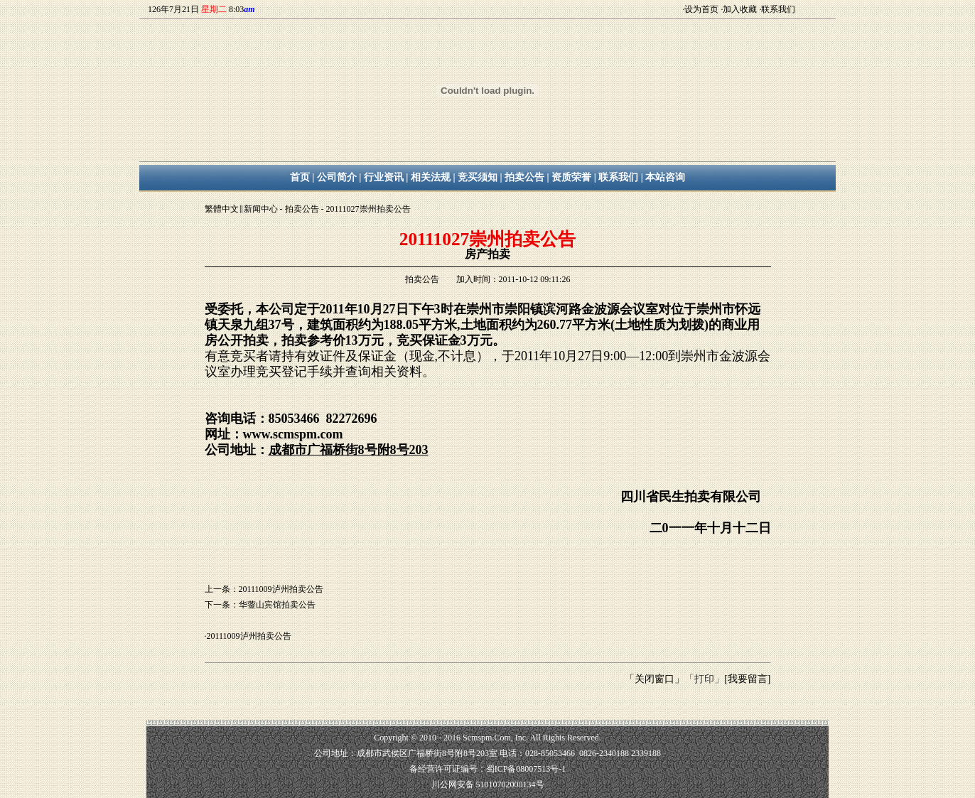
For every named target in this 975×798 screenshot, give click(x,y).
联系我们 (778, 9)
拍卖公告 (302, 209)
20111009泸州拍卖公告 (249, 636)
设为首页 (701, 9)
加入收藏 (740, 9)
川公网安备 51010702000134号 (487, 784)
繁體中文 (222, 209)
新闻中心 (261, 209)
